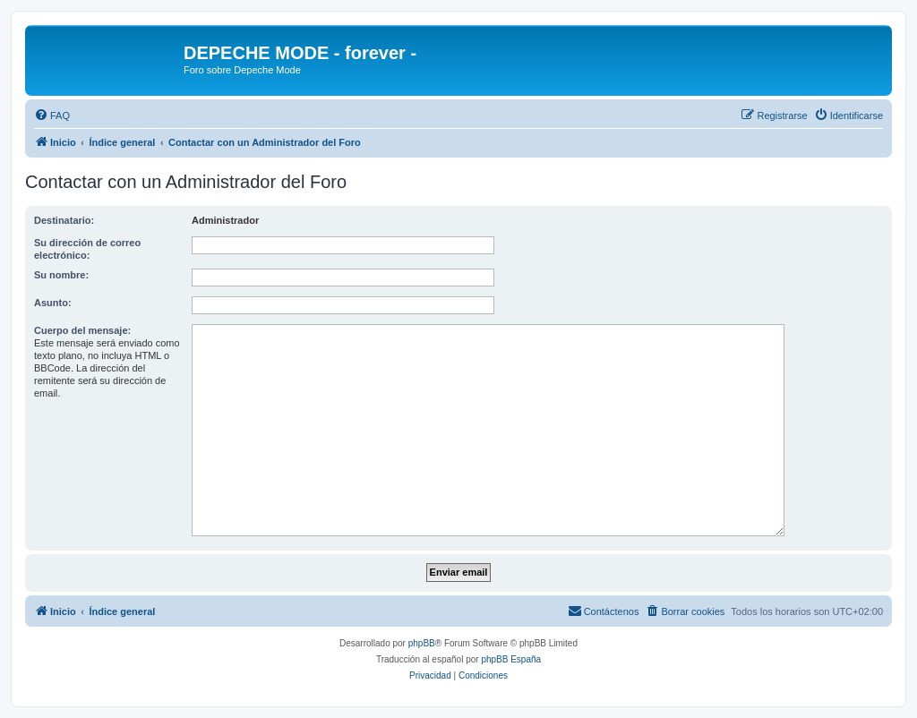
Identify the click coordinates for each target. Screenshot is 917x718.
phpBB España (511, 659)
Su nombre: (61, 274)
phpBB (421, 643)
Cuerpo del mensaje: (82, 330)
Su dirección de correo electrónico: (87, 249)
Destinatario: (64, 220)
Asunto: (53, 302)
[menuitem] (52, 115)
